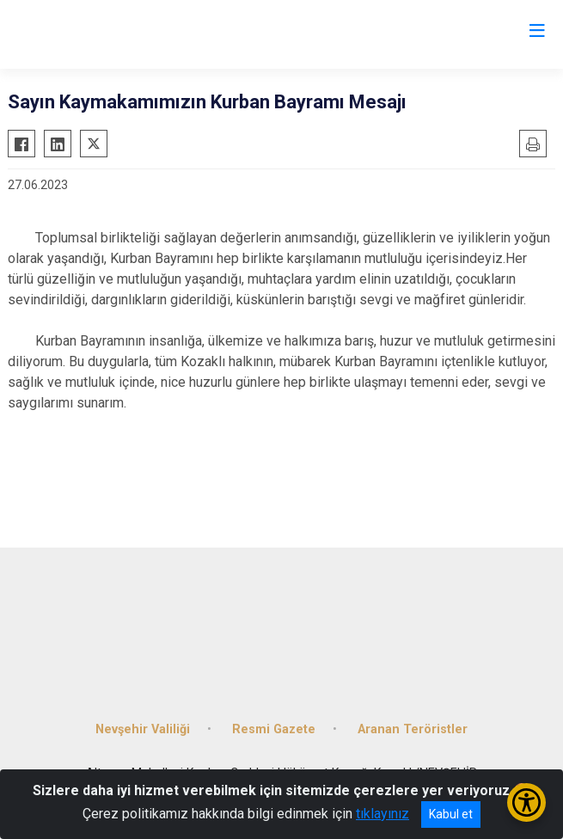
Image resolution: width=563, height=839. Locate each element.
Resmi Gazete (273, 729)
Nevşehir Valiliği (142, 729)
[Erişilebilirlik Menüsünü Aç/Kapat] (526, 802)
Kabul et (451, 814)
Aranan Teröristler (413, 729)
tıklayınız (382, 813)
